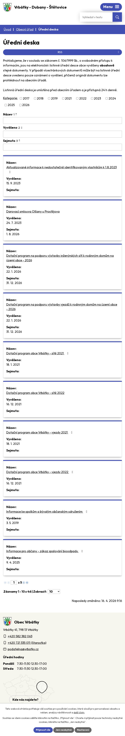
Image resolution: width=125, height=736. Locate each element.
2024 (112, 98)
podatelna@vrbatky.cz (23, 649)
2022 (82, 98)
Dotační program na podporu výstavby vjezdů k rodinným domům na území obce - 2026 (61, 306)
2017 (26, 98)
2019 (54, 98)
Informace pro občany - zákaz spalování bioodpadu (45, 551)
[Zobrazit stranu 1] (14, 582)
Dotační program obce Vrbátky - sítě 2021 (38, 353)
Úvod (7, 29)
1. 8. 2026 (12, 234)
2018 (40, 98)
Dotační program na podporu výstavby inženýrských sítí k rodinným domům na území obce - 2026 (60, 258)
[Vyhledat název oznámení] (62, 120)
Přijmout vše (43, 729)
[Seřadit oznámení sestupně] (16, 115)
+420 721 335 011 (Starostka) (27, 643)
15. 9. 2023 (13, 183)
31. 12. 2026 (14, 283)
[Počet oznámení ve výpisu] (54, 591)
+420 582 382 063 (20, 636)
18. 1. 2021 (13, 365)
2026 (25, 105)
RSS (89, 52)
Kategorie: (10, 98)
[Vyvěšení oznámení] (62, 134)
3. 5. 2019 (12, 523)
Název (9, 114)
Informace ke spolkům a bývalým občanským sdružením (47, 512)
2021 (68, 98)
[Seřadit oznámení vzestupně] (16, 113)
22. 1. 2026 (13, 272)
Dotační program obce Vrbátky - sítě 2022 (35, 393)
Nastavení (83, 729)
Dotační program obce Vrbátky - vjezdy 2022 (40, 472)
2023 (97, 98)
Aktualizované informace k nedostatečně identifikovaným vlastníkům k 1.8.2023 (61, 169)
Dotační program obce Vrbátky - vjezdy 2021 (40, 432)
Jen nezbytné (64, 729)
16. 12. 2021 (13, 404)
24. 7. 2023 (13, 223)
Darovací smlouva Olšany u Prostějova (33, 211)
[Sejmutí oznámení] (62, 147)
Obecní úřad (24, 29)
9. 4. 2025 (13, 562)
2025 (11, 105)
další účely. (79, 712)
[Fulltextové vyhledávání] (96, 17)
